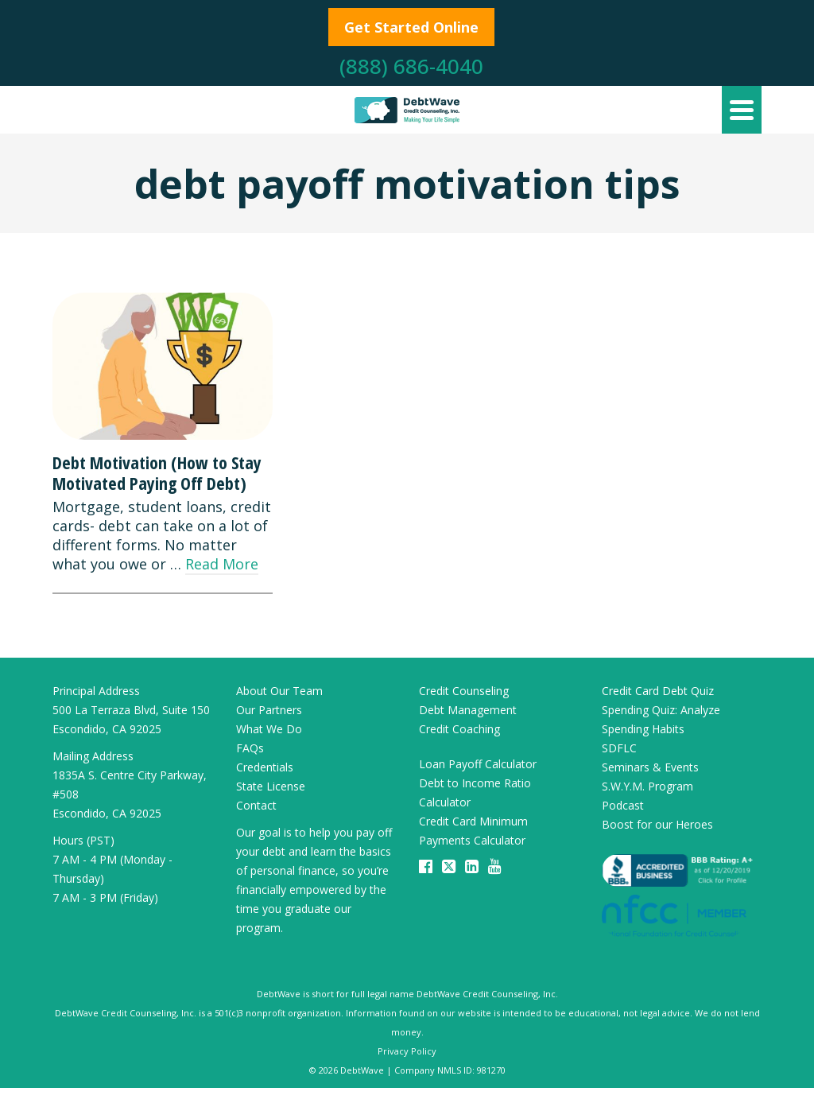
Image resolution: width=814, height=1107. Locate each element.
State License (270, 786)
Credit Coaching (459, 728)
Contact (256, 805)
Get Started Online (411, 27)
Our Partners (269, 709)
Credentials (264, 767)
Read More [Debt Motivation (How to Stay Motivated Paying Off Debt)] (221, 563)
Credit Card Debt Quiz (658, 690)
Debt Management (468, 709)
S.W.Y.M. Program (647, 786)
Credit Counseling (464, 690)
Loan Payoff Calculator (478, 763)
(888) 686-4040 (411, 66)
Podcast (623, 805)
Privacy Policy (407, 1051)
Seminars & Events (650, 767)
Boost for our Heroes (657, 824)
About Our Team (279, 690)
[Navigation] (742, 110)
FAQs (250, 747)
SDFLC (619, 747)
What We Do (269, 728)
